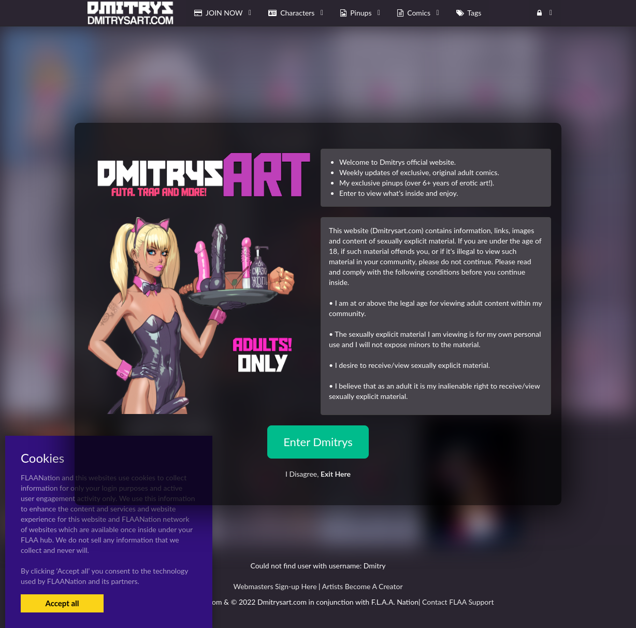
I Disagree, (318, 473)
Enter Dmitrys (318, 442)
